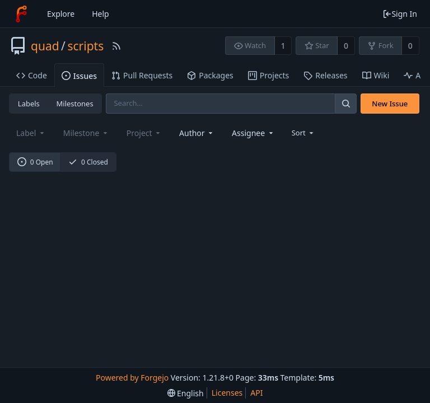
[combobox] (197, 132)
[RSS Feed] (116, 46)
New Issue (390, 104)
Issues (79, 76)
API (256, 392)
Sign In (399, 13)
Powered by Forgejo (132, 377)
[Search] (345, 103)
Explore (60, 13)
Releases (325, 75)
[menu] (303, 132)
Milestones (75, 104)
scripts (85, 45)
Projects (268, 75)
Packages (210, 75)
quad (45, 45)
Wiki (376, 75)
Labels (29, 104)
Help (100, 13)
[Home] (21, 14)
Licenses (227, 392)
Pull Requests (141, 75)
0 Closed (88, 162)
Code (31, 75)
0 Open (35, 162)
